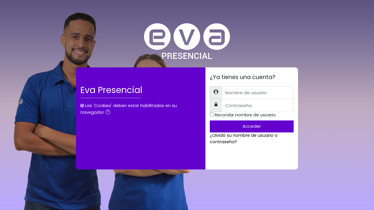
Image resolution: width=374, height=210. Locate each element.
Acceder (252, 126)
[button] (109, 112)
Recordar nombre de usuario (245, 115)
